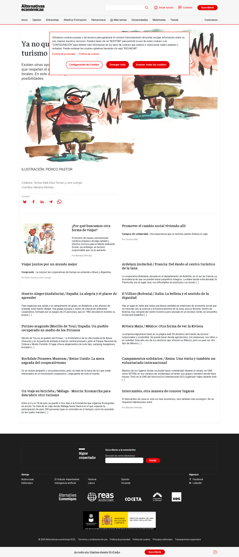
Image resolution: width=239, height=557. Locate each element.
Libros (91, 483)
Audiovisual (27, 479)
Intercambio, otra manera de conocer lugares (158, 390)
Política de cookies (89, 54)
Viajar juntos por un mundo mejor (49, 264)
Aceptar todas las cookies (151, 64)
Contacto (188, 7)
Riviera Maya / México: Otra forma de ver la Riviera (162, 326)
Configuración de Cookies (84, 64)
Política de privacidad (63, 54)
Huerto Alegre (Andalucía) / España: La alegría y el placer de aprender (69, 295)
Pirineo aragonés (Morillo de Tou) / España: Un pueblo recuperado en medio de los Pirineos (64, 328)
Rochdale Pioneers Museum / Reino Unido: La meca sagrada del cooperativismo (62, 360)
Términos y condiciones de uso (92, 539)
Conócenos (211, 19)
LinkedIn (197, 483)
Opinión (36, 19)
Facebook (198, 479)
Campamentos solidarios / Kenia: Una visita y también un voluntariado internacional (168, 360)
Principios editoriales (163, 539)
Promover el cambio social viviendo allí (154, 225)
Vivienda (125, 483)
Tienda (174, 19)
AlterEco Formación (75, 19)
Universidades (140, 19)
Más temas (120, 19)
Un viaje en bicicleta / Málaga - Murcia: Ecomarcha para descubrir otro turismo (66, 392)
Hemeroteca (98, 19)
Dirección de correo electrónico (120, 456)
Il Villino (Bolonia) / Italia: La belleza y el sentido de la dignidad (165, 295)
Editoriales (27, 483)
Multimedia (159, 19)
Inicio (24, 19)
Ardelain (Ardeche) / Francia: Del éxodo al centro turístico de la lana (168, 266)
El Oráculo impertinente (67, 479)
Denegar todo (118, 64)
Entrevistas (52, 19)
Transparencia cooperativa (188, 539)
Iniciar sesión (166, 7)
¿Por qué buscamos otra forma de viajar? (91, 227)
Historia (92, 479)
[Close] (215, 552)
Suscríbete (207, 7)
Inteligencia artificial (65, 483)
